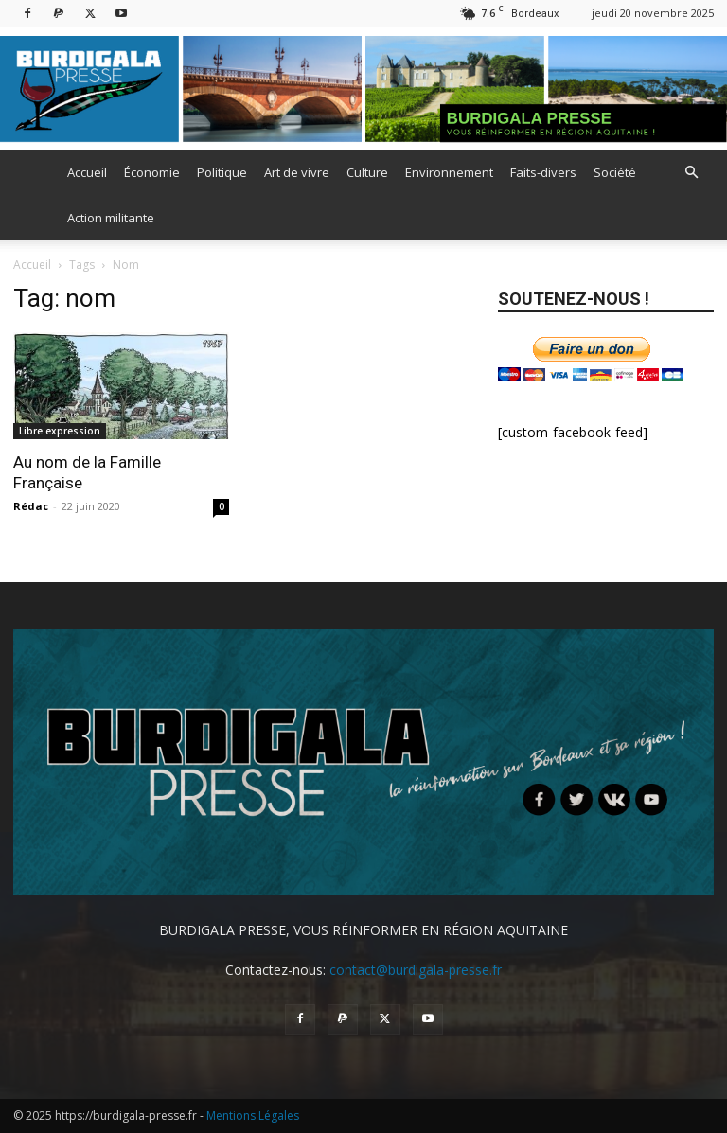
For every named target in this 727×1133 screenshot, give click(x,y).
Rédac (30, 506)
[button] (691, 173)
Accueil (87, 172)
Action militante (110, 217)
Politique (222, 172)
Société (615, 172)
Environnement (449, 172)
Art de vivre (296, 172)
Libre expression (59, 430)
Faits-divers (543, 172)
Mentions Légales (252, 1115)
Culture (367, 172)
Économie (152, 172)
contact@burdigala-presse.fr (415, 970)
